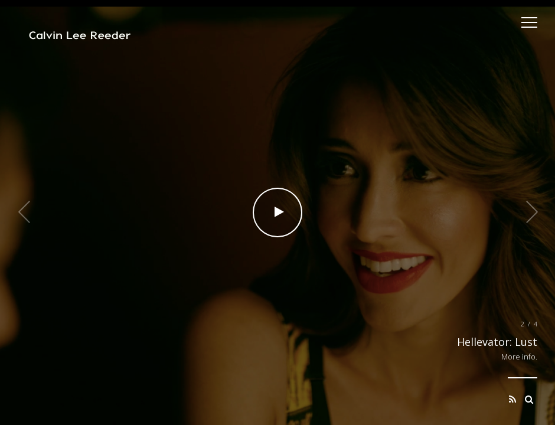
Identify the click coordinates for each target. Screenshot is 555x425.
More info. (519, 356)
